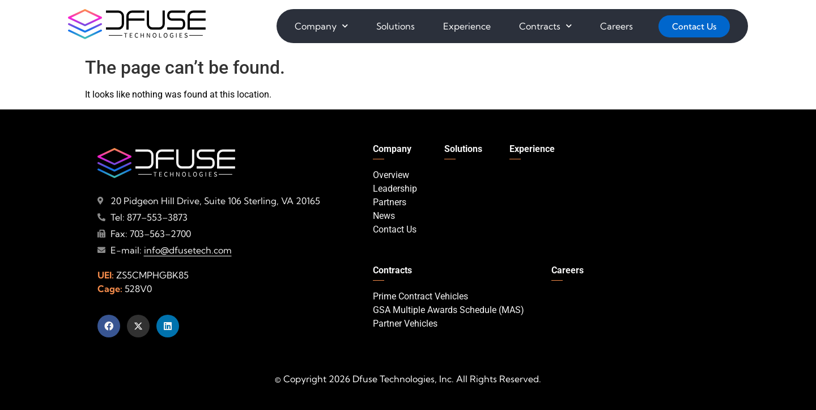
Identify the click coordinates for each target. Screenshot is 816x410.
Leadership (395, 188)
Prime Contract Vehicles (420, 296)
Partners (389, 202)
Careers (616, 26)
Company (321, 26)
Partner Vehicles (405, 323)
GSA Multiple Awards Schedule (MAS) (448, 310)
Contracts (545, 26)
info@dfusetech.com (188, 250)
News (384, 215)
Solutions (395, 26)
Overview (391, 175)
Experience (467, 26)
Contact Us (394, 229)
